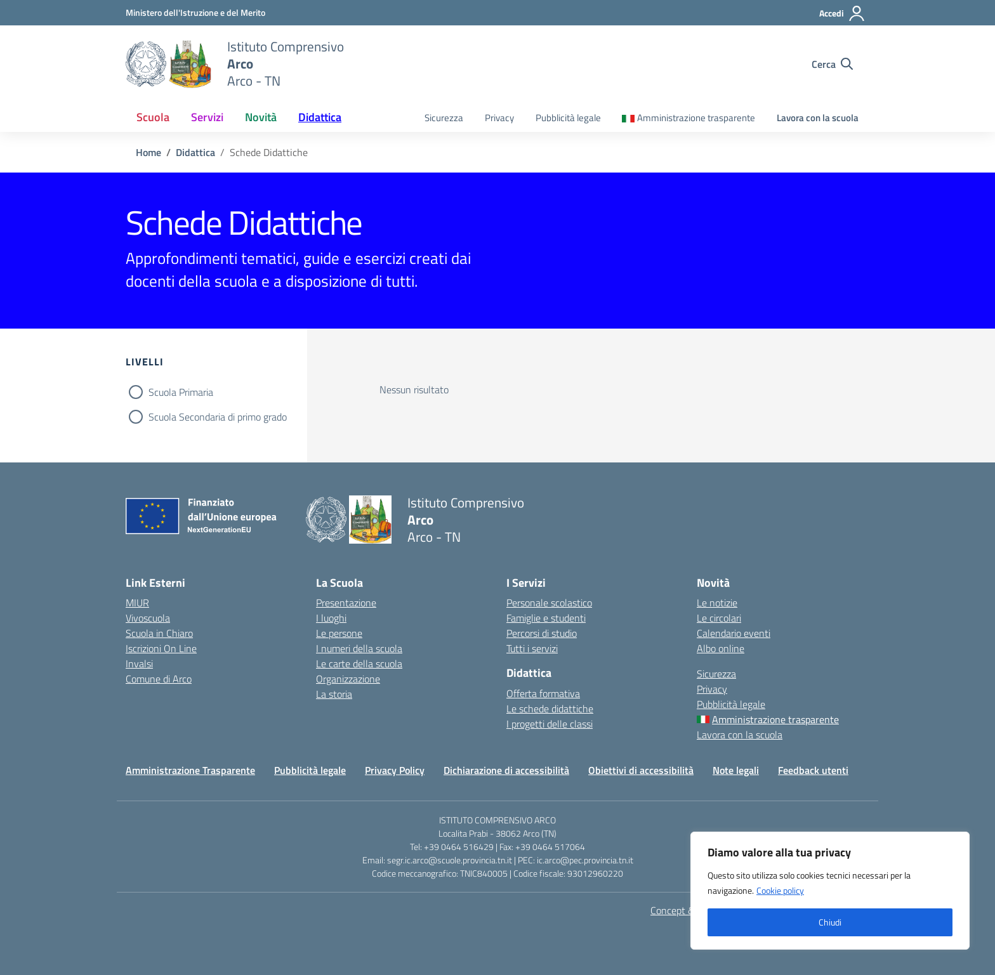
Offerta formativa (543, 693)
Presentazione (346, 602)
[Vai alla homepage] (168, 64)
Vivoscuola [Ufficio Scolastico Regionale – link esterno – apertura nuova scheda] (148, 617)
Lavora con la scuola (818, 117)
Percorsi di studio (541, 633)
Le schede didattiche (549, 708)
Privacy (499, 117)
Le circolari (719, 617)
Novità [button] (261, 117)
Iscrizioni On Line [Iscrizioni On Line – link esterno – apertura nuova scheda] (161, 648)
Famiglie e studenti (546, 617)
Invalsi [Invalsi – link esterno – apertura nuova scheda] (139, 663)
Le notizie (717, 602)
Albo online (720, 648)
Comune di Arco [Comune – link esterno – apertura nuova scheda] (159, 678)
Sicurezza (444, 117)
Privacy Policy (395, 770)
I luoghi (331, 617)
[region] (830, 891)
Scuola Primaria (180, 392)
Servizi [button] (207, 117)
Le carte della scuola (359, 663)
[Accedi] (842, 13)
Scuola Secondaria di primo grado (217, 416)
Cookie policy (780, 890)
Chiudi (830, 922)
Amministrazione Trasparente (190, 770)
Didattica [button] (319, 117)
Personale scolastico (549, 602)
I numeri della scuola (359, 648)
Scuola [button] (152, 117)
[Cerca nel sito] (832, 64)
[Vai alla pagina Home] (148, 152)
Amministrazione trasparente (696, 117)
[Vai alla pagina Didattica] (195, 152)
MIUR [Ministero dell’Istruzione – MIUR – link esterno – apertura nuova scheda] (137, 602)
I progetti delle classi (549, 723)
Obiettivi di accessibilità (641, 770)
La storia (334, 694)
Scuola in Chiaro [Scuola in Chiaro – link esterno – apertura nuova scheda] (159, 633)
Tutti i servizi (532, 648)
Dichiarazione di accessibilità (506, 770)
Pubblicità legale (568, 117)
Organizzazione (348, 678)
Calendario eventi (733, 633)
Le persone (339, 633)
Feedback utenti (813, 770)
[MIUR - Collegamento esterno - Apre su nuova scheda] (195, 12)
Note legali (736, 770)
